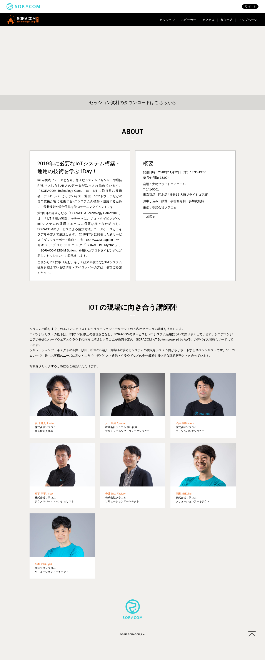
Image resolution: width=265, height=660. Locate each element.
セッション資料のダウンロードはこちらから (132, 102)
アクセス (208, 20)
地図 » (150, 216)
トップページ (248, 20)
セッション (167, 20)
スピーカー (188, 20)
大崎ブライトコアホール (169, 184)
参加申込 (226, 20)
